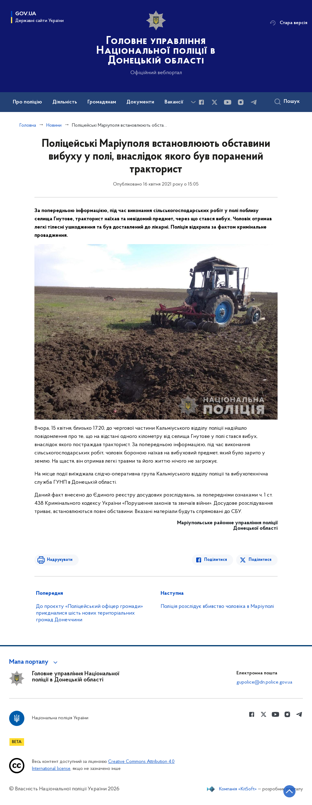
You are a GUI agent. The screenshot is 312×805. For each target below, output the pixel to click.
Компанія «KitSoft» (238, 789)
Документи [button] (140, 102)
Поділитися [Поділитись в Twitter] (260, 560)
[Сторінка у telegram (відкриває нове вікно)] (253, 102)
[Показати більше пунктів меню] (193, 102)
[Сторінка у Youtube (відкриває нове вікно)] (227, 102)
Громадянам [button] (101, 102)
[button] (34, 662)
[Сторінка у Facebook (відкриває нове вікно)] (201, 102)
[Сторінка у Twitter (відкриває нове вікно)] (214, 102)
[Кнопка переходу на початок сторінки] (289, 791)
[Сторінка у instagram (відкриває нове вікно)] (240, 102)
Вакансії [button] (174, 102)
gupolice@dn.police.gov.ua (264, 682)
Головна (28, 125)
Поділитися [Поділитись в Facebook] (215, 560)
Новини (54, 125)
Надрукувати (59, 560)
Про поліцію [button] (27, 102)
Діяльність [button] (64, 102)
